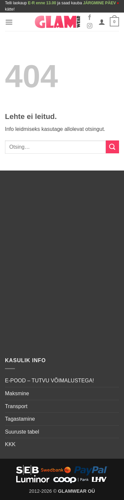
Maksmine (17, 393)
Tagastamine (20, 419)
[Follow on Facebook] (89, 17)
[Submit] (112, 146)
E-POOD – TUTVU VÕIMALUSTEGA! (49, 380)
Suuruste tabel (22, 432)
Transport (16, 406)
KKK (10, 444)
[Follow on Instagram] (89, 26)
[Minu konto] (102, 22)
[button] (9, 22)
